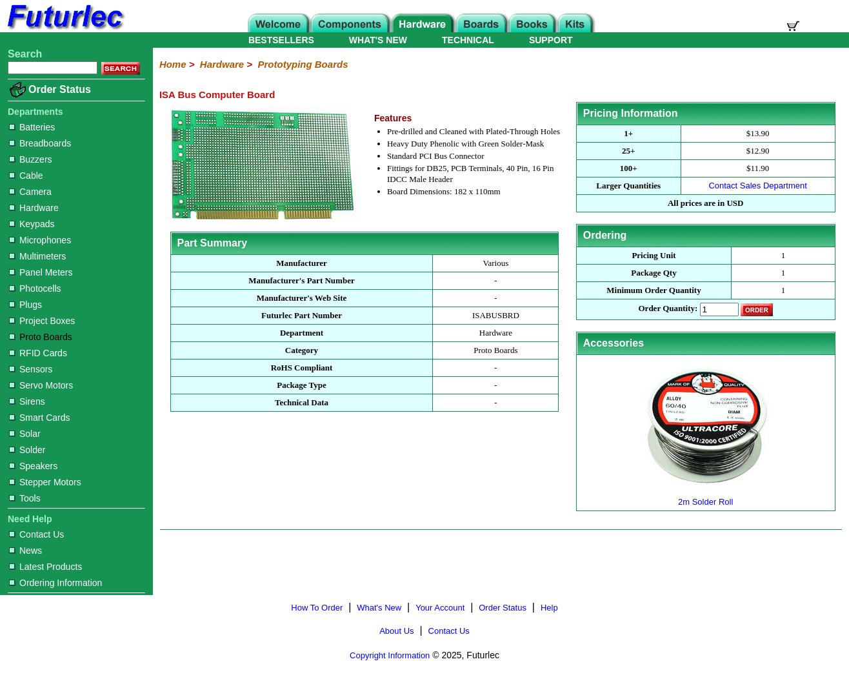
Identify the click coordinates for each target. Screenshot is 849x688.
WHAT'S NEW (378, 40)
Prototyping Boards (302, 64)
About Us (396, 631)
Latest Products (45, 567)
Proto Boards (40, 337)
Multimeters (37, 256)
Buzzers (30, 159)
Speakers (33, 466)
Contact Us (36, 534)
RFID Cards (38, 353)
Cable (26, 175)
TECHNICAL (468, 40)
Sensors (30, 369)
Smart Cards (39, 417)
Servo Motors (41, 385)
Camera (30, 192)
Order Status (59, 89)
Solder (27, 450)
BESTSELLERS (281, 40)
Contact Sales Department (757, 185)
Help (549, 607)
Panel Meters (40, 272)
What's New (379, 607)
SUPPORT (551, 40)
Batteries (32, 127)
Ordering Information (55, 583)
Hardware (34, 208)
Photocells (35, 288)
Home (172, 64)
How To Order (317, 607)
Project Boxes (42, 321)
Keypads (31, 224)
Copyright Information (390, 655)
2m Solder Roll (705, 497)
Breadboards (40, 143)
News (25, 550)
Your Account (439, 607)
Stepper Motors (45, 482)
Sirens (27, 401)
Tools (25, 498)
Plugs (25, 304)
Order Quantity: (668, 309)
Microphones (40, 240)
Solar (25, 434)
